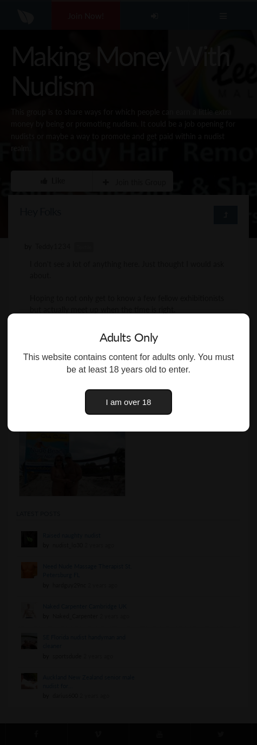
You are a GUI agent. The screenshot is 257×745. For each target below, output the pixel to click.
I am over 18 (128, 402)
